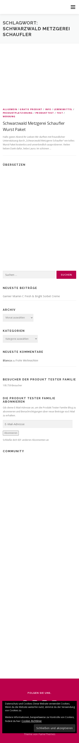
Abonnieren (10, 433)
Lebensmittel (63, 109)
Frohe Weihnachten (26, 360)
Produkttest (44, 112)
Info (48, 109)
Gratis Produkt (31, 109)
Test (60, 112)
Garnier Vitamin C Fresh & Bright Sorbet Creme (31, 296)
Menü (73, 7)
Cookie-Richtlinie (32, 721)
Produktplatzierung (18, 112)
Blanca (7, 360)
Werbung (9, 116)
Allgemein (10, 109)
